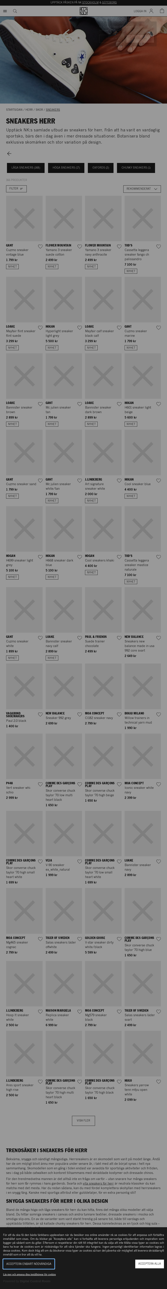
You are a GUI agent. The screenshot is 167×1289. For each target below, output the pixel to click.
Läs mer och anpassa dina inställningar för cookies (29, 1274)
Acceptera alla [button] (149, 1264)
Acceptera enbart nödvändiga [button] (28, 1264)
